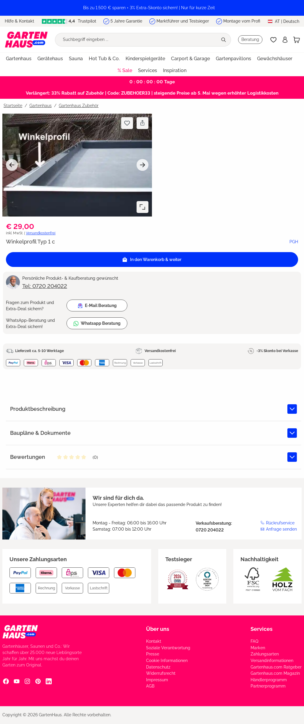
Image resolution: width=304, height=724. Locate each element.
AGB (150, 686)
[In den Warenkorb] (152, 259)
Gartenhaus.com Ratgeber (276, 667)
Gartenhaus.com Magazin (275, 673)
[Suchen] (224, 40)
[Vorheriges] (12, 165)
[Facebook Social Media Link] (6, 681)
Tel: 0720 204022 (44, 286)
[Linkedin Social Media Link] (48, 681)
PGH (293, 241)
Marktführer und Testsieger (182, 21)
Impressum (157, 679)
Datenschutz (158, 667)
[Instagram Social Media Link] (27, 681)
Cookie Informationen (167, 660)
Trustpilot (69, 21)
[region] (152, 8)
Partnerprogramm (268, 686)
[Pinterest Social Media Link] (38, 681)
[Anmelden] (285, 40)
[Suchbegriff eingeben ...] (136, 40)
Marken (258, 647)
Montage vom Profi (241, 21)
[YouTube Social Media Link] (16, 681)
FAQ (254, 641)
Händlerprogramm (269, 679)
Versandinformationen (272, 660)
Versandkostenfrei (41, 233)
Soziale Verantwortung (168, 647)
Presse (152, 654)
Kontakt (153, 641)
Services (262, 629)
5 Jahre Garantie (126, 21)
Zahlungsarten (265, 654)
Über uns (157, 629)
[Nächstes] (142, 165)
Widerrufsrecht (160, 673)
